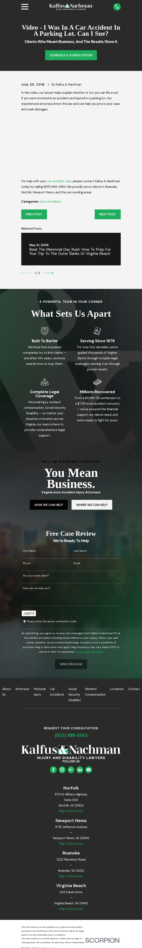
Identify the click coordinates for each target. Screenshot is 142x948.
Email (77, 563)
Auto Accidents (50, 201)
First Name (29, 550)
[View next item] (48, 273)
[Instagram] (62, 770)
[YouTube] (88, 770)
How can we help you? (36, 588)
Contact (134, 689)
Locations (117, 689)
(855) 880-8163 (71, 735)
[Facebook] (53, 770)
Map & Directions (71, 811)
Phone (27, 563)
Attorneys (22, 689)
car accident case (59, 181)
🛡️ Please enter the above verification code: (50, 621)
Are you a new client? (36, 575)
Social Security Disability (74, 694)
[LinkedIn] (80, 770)
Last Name (80, 550)
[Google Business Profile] (71, 770)
